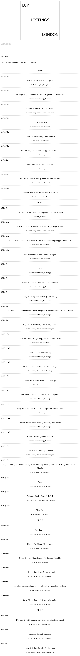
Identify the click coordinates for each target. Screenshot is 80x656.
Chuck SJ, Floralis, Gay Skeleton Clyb (40, 380)
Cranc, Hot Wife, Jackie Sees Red (40, 164)
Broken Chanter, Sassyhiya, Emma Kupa (40, 366)
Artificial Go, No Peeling (40, 352)
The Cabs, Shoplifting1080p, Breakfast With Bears (40, 338)
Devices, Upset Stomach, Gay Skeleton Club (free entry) (40, 620)
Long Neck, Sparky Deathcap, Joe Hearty (40, 296)
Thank (40, 268)
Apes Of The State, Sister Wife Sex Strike (40, 192)
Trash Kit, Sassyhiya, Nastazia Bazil (40, 572)
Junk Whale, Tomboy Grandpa (40, 450)
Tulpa (40, 482)
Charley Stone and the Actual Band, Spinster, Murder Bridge (39, 408)
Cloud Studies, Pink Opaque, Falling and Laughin (40, 558)
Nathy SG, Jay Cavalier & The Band (40, 648)
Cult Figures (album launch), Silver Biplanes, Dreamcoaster (40, 94)
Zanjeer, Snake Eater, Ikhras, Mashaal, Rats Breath (40, 422)
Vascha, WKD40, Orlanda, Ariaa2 (40, 108)
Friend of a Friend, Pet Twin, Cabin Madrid (40, 282)
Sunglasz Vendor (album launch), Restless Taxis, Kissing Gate (40, 586)
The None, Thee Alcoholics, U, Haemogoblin (40, 394)
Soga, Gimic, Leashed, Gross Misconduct (40, 600)
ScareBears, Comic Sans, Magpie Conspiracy (40, 150)
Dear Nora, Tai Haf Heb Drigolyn (40, 80)
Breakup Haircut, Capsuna (40, 634)
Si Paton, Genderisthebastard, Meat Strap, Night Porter (40, 226)
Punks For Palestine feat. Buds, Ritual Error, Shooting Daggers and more (40, 240)
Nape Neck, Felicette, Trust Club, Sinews (40, 324)
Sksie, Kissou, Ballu (40, 122)
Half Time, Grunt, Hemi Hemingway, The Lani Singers (40, 212)
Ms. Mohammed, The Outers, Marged (40, 254)
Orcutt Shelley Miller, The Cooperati (39, 136)
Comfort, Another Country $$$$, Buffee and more (40, 178)
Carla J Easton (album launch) (40, 436)
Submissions (6, 44)
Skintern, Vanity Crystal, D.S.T (40, 496)
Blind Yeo (40, 510)
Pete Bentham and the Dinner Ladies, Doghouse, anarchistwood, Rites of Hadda (40, 310)
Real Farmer (40, 530)
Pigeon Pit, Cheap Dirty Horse (40, 544)
